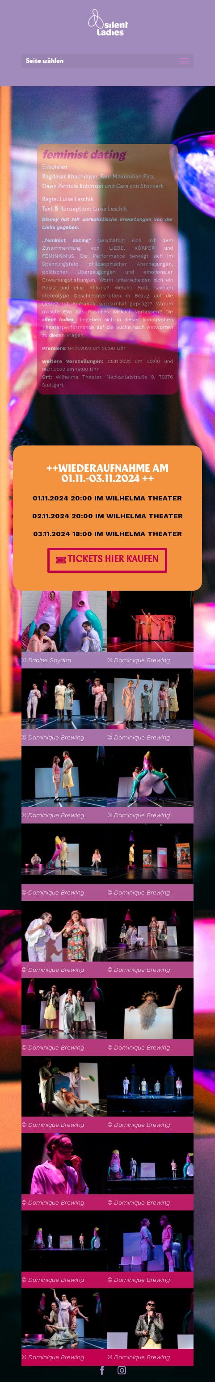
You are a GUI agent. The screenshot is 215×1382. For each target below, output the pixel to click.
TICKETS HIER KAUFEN (113, 560)
